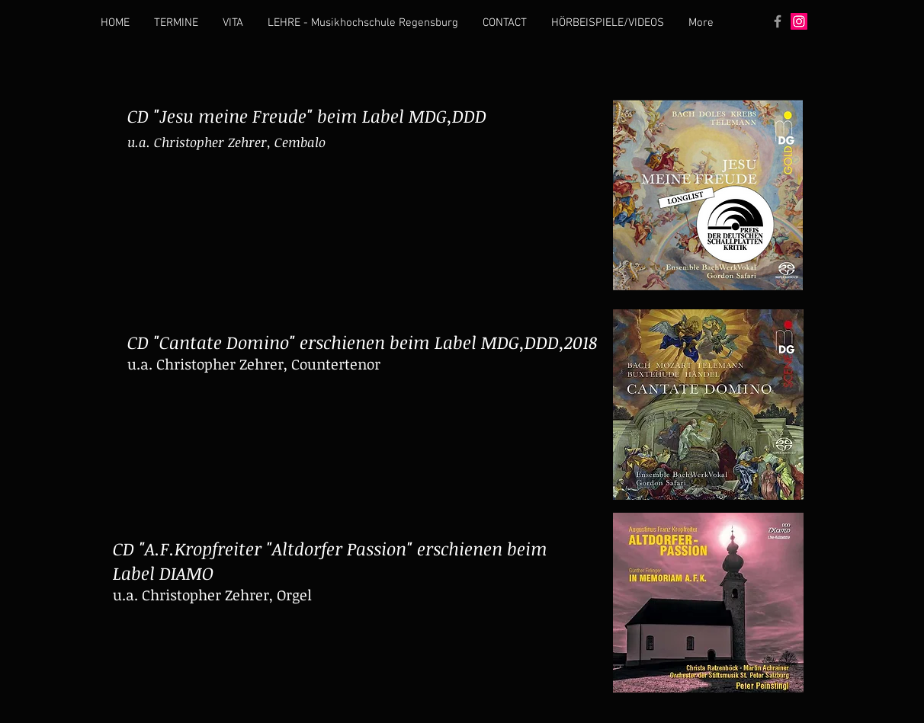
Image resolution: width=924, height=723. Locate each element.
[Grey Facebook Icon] (777, 21)
